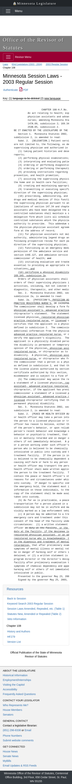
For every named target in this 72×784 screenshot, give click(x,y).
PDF (23, 89)
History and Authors (18, 631)
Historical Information (15, 675)
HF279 (11, 636)
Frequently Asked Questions (19, 694)
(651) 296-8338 (12, 730)
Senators (8, 714)
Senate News (10, 756)
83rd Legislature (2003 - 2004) (27, 64)
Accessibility (10, 689)
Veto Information (16, 619)
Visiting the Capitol (14, 684)
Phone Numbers (12, 735)
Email (28, 730)
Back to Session (16, 598)
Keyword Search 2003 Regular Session (30, 603)
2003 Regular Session (57, 64)
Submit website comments (18, 740)
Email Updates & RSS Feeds (20, 765)
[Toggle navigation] (8, 11)
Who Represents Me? (15, 705)
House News (10, 751)
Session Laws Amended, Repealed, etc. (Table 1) (36, 608)
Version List (14, 641)
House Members (12, 709)
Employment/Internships (17, 679)
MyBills (7, 760)
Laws (5, 64)
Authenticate (10, 89)
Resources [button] (15, 589)
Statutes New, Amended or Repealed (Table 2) (34, 613)
